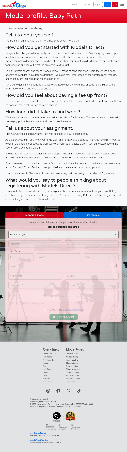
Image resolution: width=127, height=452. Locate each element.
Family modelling (72, 372)
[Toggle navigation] (122, 4)
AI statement (48, 382)
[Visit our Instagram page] (48, 391)
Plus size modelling (73, 375)
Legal (45, 375)
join (115, 4)
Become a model (49, 354)
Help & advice (48, 369)
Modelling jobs (48, 360)
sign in (98, 4)
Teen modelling (72, 360)
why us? (86, 4)
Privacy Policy (77, 309)
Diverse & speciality (73, 369)
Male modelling (72, 357)
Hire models (47, 357)
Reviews (46, 363)
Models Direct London (38, 433)
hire (107, 4)
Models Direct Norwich (39, 440)
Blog (44, 366)
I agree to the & (65, 309)
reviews (75, 4)
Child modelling (72, 363)
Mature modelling (73, 378)
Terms (65, 309)
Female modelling (72, 354)
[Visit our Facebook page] (58, 391)
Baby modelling (72, 366)
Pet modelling (71, 382)
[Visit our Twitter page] (69, 391)
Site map (46, 378)
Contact (46, 372)
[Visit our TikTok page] (79, 391)
